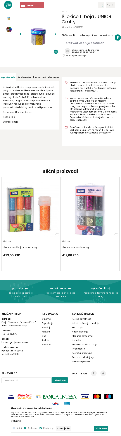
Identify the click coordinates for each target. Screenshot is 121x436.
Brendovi (46, 344)
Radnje (45, 340)
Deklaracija (24, 77)
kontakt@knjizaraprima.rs (83, 90)
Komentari (39, 77)
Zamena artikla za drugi (84, 344)
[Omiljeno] (110, 6)
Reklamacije (78, 348)
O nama (46, 318)
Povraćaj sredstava (82, 353)
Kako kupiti (77, 327)
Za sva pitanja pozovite (20, 292)
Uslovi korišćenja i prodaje (85, 323)
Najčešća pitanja (81, 361)
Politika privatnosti (81, 318)
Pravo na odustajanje (83, 357)
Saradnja (46, 327)
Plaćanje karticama (82, 335)
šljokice (7, 241)
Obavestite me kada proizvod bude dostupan (89, 35)
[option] (9, 18)
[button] (101, 5)
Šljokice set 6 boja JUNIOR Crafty (20, 247)
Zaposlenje (47, 323)
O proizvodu (8, 77)
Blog (44, 335)
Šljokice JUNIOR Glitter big (75, 247)
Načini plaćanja (80, 331)
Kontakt (46, 331)
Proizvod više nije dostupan (85, 43)
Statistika (32, 428)
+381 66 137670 (9, 334)
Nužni (19, 428)
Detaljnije (16, 420)
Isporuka (76, 340)
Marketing (48, 428)
